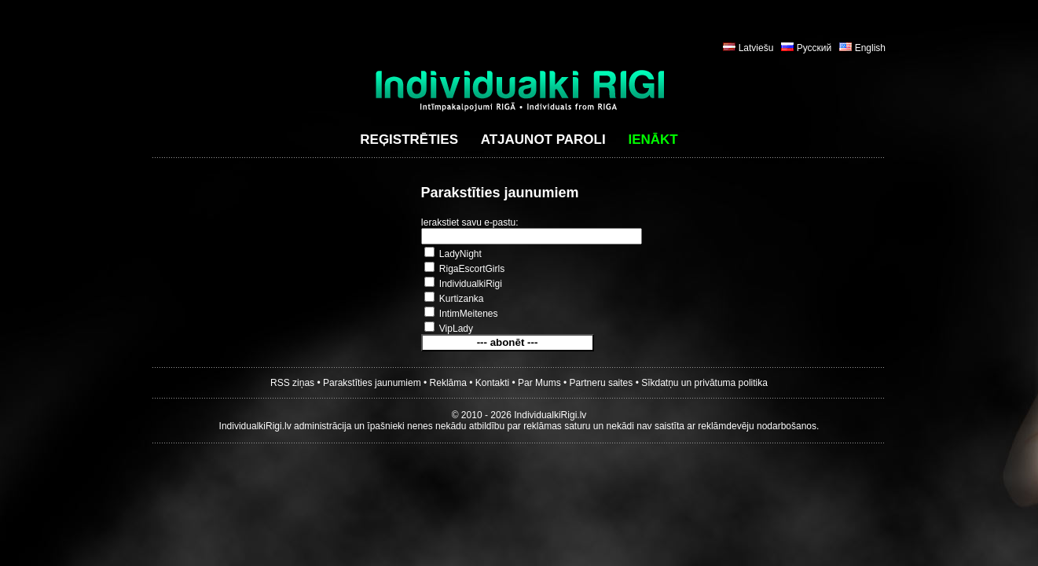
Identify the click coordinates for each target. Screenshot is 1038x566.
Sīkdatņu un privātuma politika (704, 382)
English (870, 47)
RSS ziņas (292, 382)
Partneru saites (601, 382)
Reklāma (448, 382)
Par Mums (539, 382)
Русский (814, 47)
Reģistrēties (409, 139)
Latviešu (756, 47)
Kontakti (492, 382)
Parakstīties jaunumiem (372, 382)
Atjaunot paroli (543, 139)
